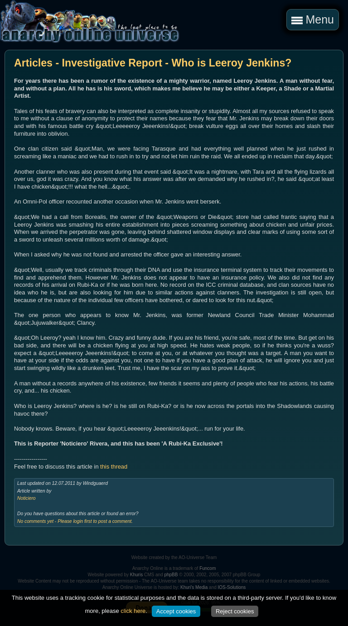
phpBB (171, 574)
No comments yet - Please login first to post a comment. (75, 521)
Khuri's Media (194, 587)
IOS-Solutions (232, 587)
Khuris (136, 574)
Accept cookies (176, 611)
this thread (113, 466)
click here (133, 610)
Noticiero (26, 498)
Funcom (207, 568)
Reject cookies (235, 611)
